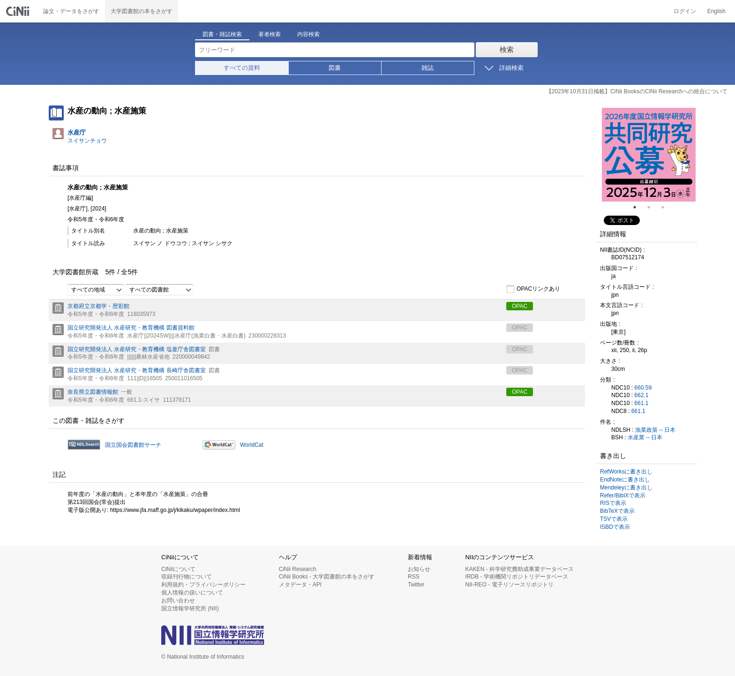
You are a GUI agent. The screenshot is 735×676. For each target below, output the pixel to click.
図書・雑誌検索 (222, 34)
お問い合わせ (178, 600)
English (716, 11)
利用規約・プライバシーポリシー (203, 584)
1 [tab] (638, 207)
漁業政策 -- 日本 (655, 430)
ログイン (685, 11)
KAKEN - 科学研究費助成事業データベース (519, 569)
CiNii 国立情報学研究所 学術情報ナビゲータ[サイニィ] (19, 11)
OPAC (519, 306)
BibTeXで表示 (617, 511)
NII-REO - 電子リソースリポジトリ (509, 584)
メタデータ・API (300, 584)
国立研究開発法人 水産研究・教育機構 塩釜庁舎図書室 (137, 349)
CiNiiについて (178, 569)
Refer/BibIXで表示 (622, 495)
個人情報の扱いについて (192, 592)
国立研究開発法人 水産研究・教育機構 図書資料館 (131, 327)
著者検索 (269, 34)
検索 (507, 49)
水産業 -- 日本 (645, 437)
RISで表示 (613, 503)
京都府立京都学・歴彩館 (98, 306)
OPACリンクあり (533, 289)
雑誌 (427, 67)
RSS (414, 576)
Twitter (416, 584)
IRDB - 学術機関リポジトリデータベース (516, 576)
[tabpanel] (648, 155)
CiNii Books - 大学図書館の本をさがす (327, 576)
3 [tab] (666, 207)
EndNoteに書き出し (625, 479)
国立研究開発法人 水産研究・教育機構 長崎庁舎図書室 (137, 370)
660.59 (643, 387)
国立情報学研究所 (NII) (190, 608)
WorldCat (251, 445)
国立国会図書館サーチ (133, 445)
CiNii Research (297, 569)
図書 (335, 67)
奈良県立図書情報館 (93, 392)
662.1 (641, 395)
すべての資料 (242, 67)
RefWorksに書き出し (626, 471)
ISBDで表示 (615, 527)
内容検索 (308, 34)
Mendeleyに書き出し (626, 487)
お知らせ (419, 569)
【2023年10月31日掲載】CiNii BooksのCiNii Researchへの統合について (637, 91)
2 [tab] (652, 207)
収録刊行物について (186, 576)
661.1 (641, 403)
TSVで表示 (614, 519)
